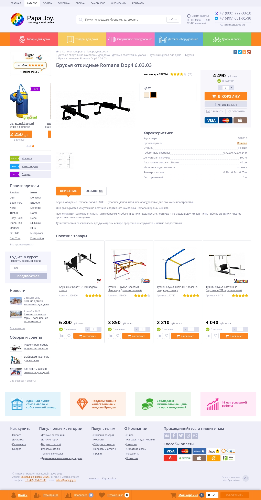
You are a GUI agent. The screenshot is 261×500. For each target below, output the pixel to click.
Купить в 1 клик (226, 104)
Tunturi (14, 212)
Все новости (17, 328)
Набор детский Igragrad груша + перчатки (30, 125)
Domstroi (35, 197)
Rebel (33, 218)
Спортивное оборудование (130, 39)
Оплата (47, 3)
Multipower (36, 233)
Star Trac (15, 238)
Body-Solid (16, 218)
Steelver (15, 192)
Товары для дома (34, 39)
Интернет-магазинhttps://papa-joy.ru (235, 479)
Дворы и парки (227, 39)
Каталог (32, 3)
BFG (33, 227)
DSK (12, 197)
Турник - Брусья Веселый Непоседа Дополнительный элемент (125, 290)
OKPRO (14, 233)
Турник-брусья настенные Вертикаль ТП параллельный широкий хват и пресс (224, 290)
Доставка (63, 3)
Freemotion (37, 238)
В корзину (226, 96)
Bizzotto (35, 202)
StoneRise (16, 222)
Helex (33, 192)
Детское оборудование (178, 39)
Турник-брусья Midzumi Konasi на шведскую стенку (177, 288)
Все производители (22, 244)
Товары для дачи (82, 39)
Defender (35, 207)
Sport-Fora (16, 202)
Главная (16, 3)
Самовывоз (97, 3)
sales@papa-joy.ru (66, 480)
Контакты (138, 3)
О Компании (118, 3)
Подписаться (28, 276)
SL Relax (35, 222)
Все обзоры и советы (23, 380)
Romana (242, 143)
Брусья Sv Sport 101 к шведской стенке (78, 288)
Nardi (13, 207)
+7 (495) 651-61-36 (35, 480)
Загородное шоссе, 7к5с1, (35, 477)
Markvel (14, 227)
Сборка (80, 3)
